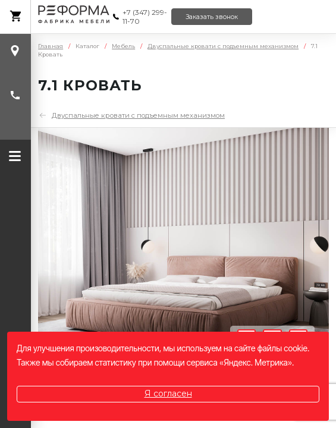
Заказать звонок (212, 17)
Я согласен (168, 393)
